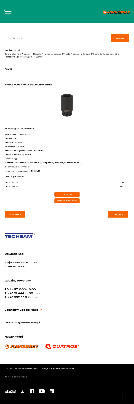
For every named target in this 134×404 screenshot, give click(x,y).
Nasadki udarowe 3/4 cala (57, 54)
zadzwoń (67, 195)
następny (118, 214)
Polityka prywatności (16, 377)
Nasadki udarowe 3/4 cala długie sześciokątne (95, 54)
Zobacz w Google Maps (23, 309)
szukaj (120, 38)
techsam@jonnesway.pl (22, 322)
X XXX (33, 297)
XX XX (33, 293)
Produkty (26, 54)
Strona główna (12, 54)
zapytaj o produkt (67, 201)
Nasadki (37, 54)
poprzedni (15, 214)
